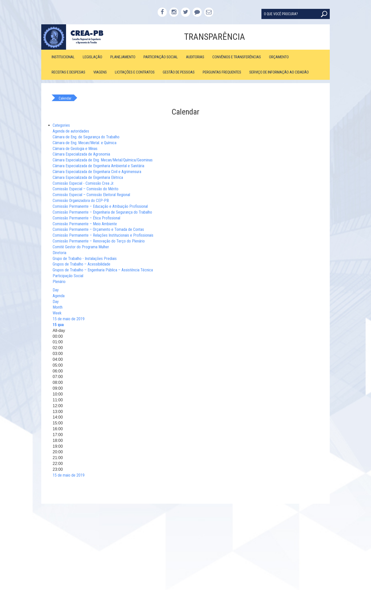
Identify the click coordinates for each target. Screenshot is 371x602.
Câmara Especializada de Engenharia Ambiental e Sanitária (98, 165)
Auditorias (195, 57)
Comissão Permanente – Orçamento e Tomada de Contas (98, 229)
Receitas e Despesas (68, 72)
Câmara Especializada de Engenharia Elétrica (88, 177)
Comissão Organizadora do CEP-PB (81, 200)
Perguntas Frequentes (222, 72)
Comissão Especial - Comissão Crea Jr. (83, 183)
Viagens (100, 72)
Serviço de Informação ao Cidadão (279, 72)
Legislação (92, 57)
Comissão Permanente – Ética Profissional (86, 218)
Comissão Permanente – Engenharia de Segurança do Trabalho (102, 212)
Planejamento (122, 57)
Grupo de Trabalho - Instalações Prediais (85, 258)
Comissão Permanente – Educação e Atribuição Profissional (100, 206)
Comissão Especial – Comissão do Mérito (85, 188)
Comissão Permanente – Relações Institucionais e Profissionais (103, 235)
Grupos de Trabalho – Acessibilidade (81, 264)
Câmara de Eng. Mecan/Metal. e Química (84, 142)
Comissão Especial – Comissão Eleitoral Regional (91, 194)
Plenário (59, 281)
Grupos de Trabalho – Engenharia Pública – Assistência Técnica (103, 270)
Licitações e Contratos (135, 72)
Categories (61, 125)
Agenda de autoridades (71, 131)
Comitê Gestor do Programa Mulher (81, 246)
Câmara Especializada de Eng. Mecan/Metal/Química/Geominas (103, 160)
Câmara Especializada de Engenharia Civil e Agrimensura (97, 171)
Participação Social (160, 57)
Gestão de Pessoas (179, 72)
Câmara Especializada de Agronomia (81, 154)
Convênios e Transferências (236, 57)
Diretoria (59, 252)
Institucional (63, 57)
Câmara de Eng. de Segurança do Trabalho (86, 137)
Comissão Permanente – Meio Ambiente (85, 223)
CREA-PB (77, 37)
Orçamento (279, 57)
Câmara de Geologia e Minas (75, 148)
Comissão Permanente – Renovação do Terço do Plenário (99, 241)
